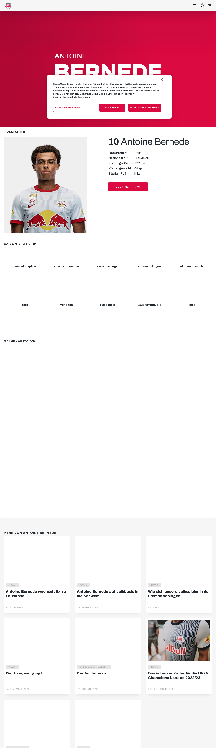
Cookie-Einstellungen (67, 107)
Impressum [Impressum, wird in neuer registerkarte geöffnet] (84, 97)
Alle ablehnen (112, 107)
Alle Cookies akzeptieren (144, 107)
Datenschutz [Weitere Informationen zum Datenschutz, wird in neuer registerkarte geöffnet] (70, 97)
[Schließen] (161, 79)
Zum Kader (16, 132)
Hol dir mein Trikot (128, 187)
